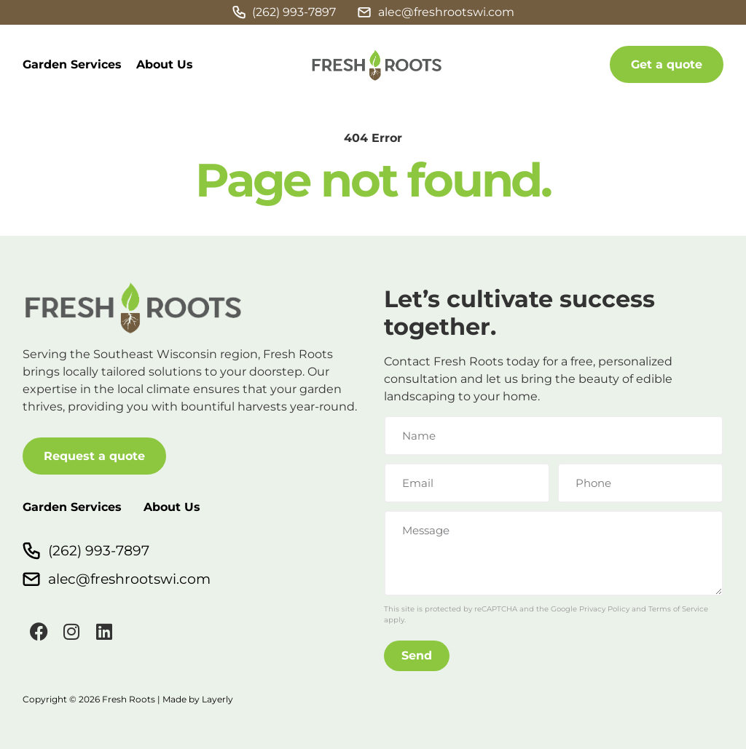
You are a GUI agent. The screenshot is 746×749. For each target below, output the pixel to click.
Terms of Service (678, 609)
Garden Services (72, 64)
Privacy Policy (604, 609)
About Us (164, 64)
